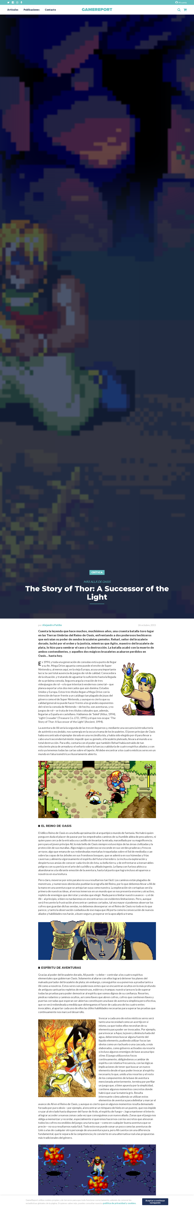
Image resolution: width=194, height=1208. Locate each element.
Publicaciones (32, 9)
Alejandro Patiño (52, 625)
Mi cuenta (181, 2)
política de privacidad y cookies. (119, 1203)
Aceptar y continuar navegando (155, 1201)
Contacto (50, 9)
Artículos (12, 9)
